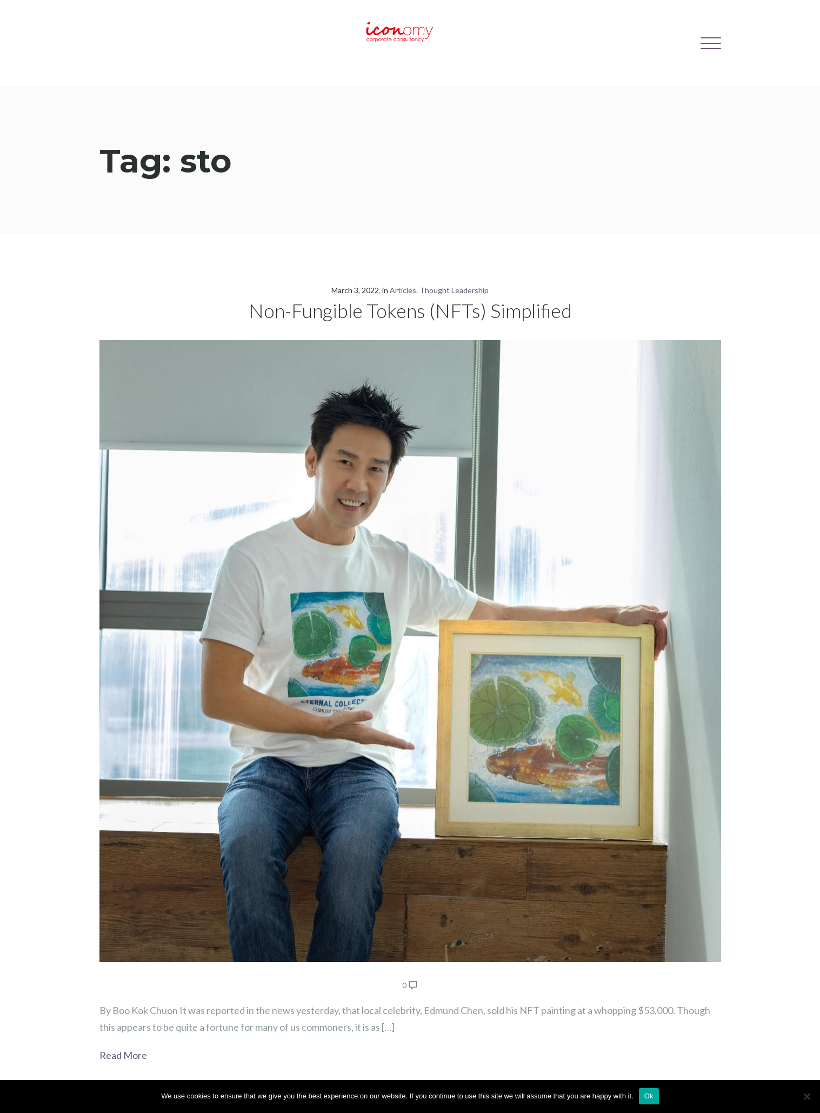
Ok (649, 1096)
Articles (403, 290)
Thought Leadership (454, 290)
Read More (123, 1055)
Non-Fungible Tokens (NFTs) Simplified (410, 310)
